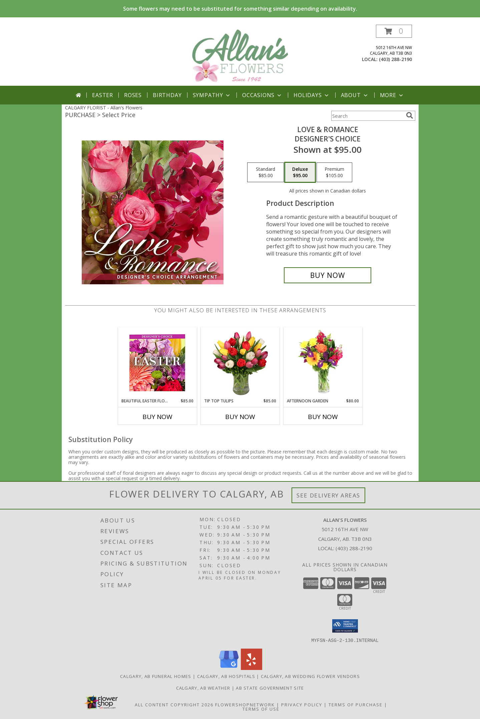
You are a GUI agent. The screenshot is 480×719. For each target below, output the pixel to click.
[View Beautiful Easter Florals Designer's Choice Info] (157, 363)
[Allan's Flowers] (240, 55)
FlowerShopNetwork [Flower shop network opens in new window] (245, 704)
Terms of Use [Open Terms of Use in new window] (261, 709)
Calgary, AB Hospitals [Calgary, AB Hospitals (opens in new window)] (226, 676)
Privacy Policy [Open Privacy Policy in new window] (301, 704)
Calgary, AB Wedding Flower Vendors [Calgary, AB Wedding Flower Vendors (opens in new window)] (310, 676)
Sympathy (212, 95)
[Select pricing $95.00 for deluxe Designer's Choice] (300, 172)
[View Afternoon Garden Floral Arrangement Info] (323, 362)
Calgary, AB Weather (203, 688)
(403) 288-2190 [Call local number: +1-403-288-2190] (395, 59)
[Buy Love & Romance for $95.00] (328, 275)
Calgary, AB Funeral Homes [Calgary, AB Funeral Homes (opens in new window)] (155, 676)
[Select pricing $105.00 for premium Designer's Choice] (334, 172)
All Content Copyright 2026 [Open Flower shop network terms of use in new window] (174, 704)
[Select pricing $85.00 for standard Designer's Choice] (266, 172)
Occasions (262, 95)
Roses (133, 95)
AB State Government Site (270, 688)
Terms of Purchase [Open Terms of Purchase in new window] (356, 704)
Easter (102, 95)
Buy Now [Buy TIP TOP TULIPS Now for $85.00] (240, 416)
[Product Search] (367, 115)
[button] (394, 31)
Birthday (167, 95)
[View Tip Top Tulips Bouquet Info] (240, 362)
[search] (409, 115)
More (392, 95)
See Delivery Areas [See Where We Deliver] (328, 495)
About (355, 95)
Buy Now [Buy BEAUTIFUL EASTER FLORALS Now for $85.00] (157, 416)
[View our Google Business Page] (228, 668)
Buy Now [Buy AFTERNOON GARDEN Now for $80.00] (323, 416)
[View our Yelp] (251, 668)
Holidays (312, 95)
